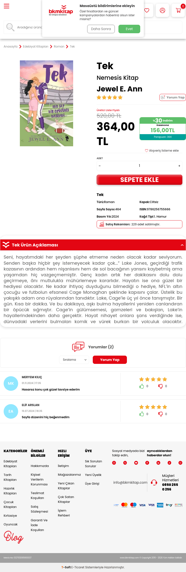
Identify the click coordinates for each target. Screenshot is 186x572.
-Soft (66, 567)
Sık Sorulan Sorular (93, 463)
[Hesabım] (162, 10)
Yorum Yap (173, 97)
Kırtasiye (10, 515)
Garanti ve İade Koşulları (39, 525)
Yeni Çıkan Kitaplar (66, 485)
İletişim (63, 466)
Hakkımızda (40, 466)
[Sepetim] (178, 10)
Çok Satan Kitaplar (66, 499)
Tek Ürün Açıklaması (93, 245)
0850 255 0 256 (170, 487)
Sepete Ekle (139, 179)
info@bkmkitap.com (130, 482)
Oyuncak (11, 524)
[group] (46, 103)
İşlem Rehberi (64, 513)
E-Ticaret (78, 567)
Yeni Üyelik (93, 475)
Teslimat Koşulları (37, 495)
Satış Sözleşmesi (39, 509)
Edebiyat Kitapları (35, 47)
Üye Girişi (92, 483)
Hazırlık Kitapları (10, 491)
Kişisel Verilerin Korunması (39, 479)
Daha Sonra (101, 28)
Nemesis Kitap (118, 78)
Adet (100, 158)
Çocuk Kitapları (10, 504)
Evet (129, 28)
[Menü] (6, 6)
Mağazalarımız (68, 474)
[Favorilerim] (146, 10)
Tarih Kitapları (10, 477)
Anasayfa (10, 47)
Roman (59, 47)
